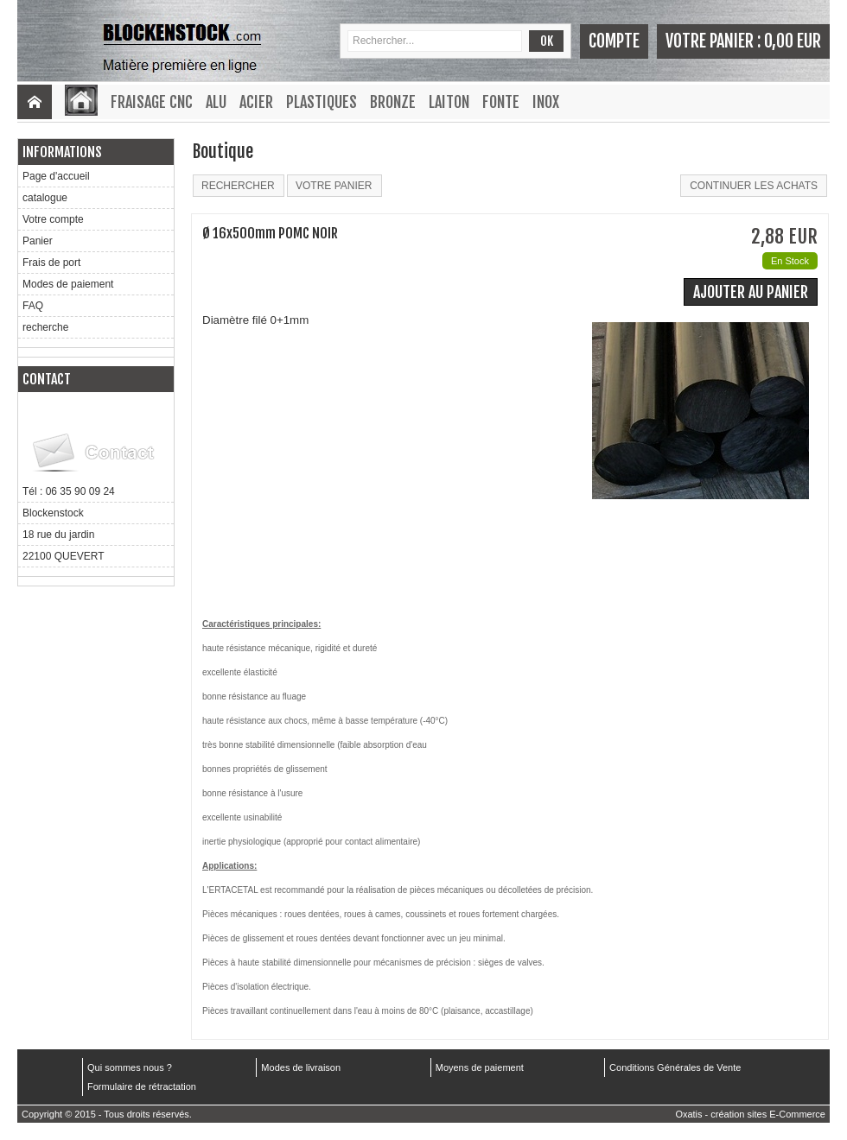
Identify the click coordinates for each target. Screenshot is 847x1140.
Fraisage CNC (152, 101)
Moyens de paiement (480, 1067)
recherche (45, 327)
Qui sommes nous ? (129, 1067)
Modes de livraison (301, 1067)
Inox (545, 101)
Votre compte (53, 219)
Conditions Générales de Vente (675, 1067)
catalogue (44, 198)
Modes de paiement (67, 284)
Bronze (393, 101)
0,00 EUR (792, 41)
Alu (216, 101)
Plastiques (321, 101)
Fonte (500, 101)
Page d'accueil (56, 176)
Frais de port (51, 262)
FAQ (32, 306)
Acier (256, 101)
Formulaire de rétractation (141, 1086)
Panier (37, 241)
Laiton (449, 101)
